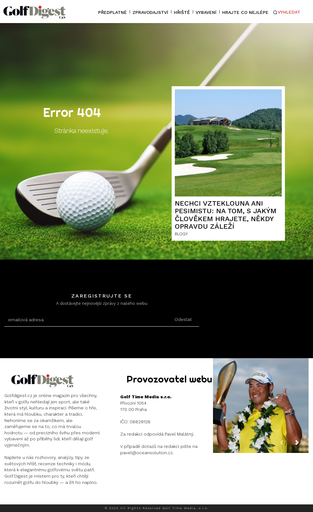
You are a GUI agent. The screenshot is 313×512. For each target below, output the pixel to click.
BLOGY (181, 234)
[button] (286, 12)
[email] (86, 320)
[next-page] (302, 445)
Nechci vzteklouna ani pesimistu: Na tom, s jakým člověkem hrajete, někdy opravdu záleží (225, 214)
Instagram (27, 498)
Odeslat (183, 319)
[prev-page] (286, 445)
